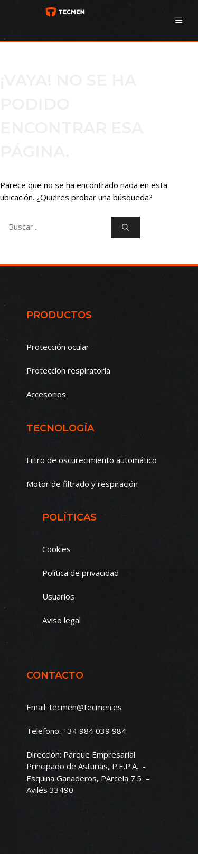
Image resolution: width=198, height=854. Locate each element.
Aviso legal (61, 620)
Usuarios (58, 596)
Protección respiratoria (68, 370)
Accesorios (46, 394)
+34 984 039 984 (94, 730)
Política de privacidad (80, 572)
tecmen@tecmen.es (85, 707)
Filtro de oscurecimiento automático (91, 460)
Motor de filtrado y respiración (82, 483)
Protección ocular (57, 346)
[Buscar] (125, 228)
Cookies (56, 549)
